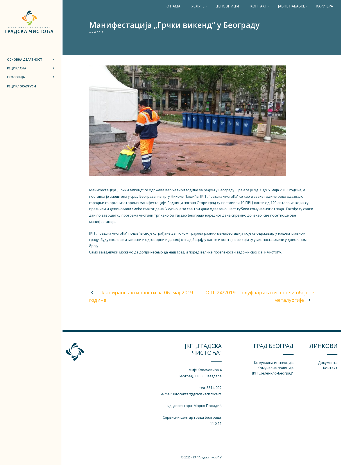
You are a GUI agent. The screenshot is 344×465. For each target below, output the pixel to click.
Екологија (16, 77)
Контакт (258, 6)
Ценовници (227, 6)
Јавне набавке (291, 6)
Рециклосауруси (21, 86)
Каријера (324, 6)
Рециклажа (16, 68)
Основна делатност (24, 59)
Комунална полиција (276, 367)
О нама (173, 6)
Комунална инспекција (274, 362)
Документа (327, 362)
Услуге (197, 6)
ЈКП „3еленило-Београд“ (273, 373)
